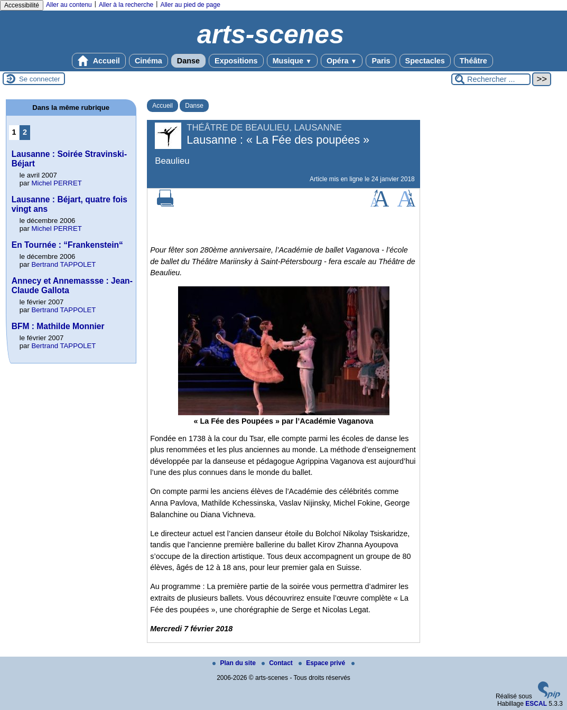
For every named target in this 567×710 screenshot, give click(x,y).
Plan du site (234, 663)
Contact (278, 663)
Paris (380, 61)
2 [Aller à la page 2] (25, 132)
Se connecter (39, 79)
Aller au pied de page (190, 4)
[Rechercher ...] (491, 79)
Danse (188, 61)
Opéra (342, 61)
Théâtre (473, 61)
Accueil (99, 60)
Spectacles (425, 61)
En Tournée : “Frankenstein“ (67, 244)
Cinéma (148, 61)
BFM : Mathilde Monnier (58, 326)
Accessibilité (21, 5)
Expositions (236, 61)
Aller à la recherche (126, 4)
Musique (292, 61)
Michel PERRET (56, 183)
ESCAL (536, 703)
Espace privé (323, 663)
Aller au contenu (69, 4)
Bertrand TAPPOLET (63, 264)
